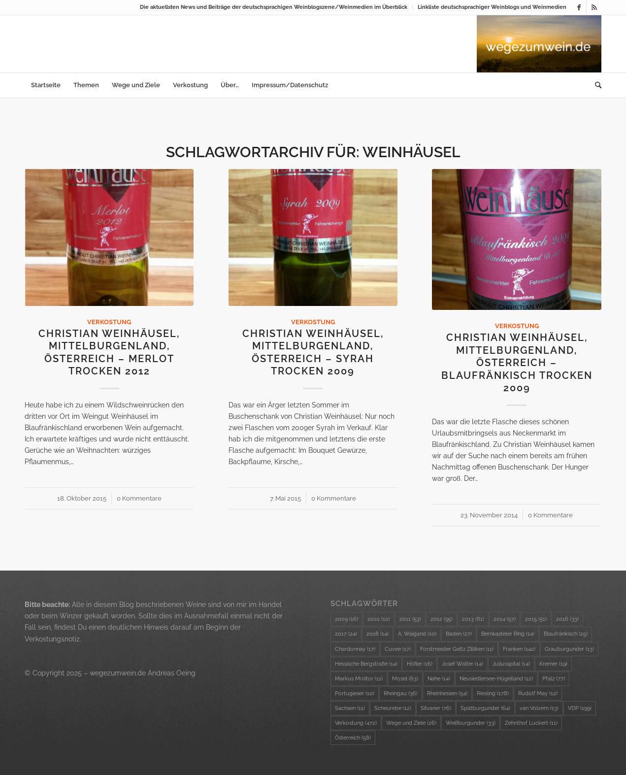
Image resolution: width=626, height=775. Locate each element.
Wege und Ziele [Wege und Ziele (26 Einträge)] (411, 723)
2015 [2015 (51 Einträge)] (536, 619)
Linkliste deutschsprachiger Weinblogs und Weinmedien (492, 7)
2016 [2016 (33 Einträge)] (567, 619)
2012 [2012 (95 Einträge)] (441, 619)
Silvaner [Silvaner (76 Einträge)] (436, 708)
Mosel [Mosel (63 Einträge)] (405, 678)
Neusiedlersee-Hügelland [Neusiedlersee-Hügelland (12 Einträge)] (496, 678)
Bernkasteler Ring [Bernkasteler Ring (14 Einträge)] (507, 634)
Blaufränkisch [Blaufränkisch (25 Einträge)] (566, 634)
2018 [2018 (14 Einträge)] (377, 634)
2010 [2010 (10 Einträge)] (378, 619)
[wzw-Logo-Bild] (539, 43)
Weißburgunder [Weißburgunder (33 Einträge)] (470, 723)
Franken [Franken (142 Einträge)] (519, 649)
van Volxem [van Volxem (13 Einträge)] (539, 708)
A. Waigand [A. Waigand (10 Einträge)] (417, 634)
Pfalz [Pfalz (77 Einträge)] (553, 678)
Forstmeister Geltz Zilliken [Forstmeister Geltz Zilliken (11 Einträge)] (457, 649)
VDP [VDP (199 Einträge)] (580, 708)
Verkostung (109, 322)
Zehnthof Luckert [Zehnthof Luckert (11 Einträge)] (531, 723)
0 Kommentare (139, 498)
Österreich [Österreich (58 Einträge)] (353, 738)
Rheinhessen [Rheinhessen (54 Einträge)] (447, 693)
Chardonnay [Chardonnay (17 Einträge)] (355, 649)
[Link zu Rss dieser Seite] (594, 7)
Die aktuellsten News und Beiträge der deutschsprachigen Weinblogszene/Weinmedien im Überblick (273, 7)
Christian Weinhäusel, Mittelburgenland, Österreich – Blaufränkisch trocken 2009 (517, 363)
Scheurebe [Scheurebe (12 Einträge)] (392, 708)
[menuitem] (274, 7)
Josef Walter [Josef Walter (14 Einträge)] (462, 664)
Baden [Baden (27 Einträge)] (459, 634)
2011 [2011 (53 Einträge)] (410, 619)
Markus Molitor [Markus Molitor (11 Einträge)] (359, 678)
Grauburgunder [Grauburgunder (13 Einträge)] (569, 649)
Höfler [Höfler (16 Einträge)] (419, 664)
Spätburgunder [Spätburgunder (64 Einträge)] (485, 708)
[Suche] (595, 85)
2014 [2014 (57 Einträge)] (505, 619)
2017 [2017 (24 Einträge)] (346, 634)
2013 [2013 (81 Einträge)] (473, 619)
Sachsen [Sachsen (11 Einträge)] (350, 708)
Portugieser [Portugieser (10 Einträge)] (354, 693)
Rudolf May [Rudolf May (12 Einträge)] (538, 693)
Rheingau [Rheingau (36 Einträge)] (401, 693)
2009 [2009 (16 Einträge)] (346, 619)
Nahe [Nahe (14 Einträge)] (439, 678)
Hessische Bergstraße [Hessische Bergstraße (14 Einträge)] (366, 664)
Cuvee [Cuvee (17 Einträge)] (398, 649)
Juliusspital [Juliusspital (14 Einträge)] (511, 664)
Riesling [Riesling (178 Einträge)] (493, 693)
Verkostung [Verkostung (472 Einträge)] (356, 723)
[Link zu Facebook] (579, 7)
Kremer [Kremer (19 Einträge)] (553, 664)
